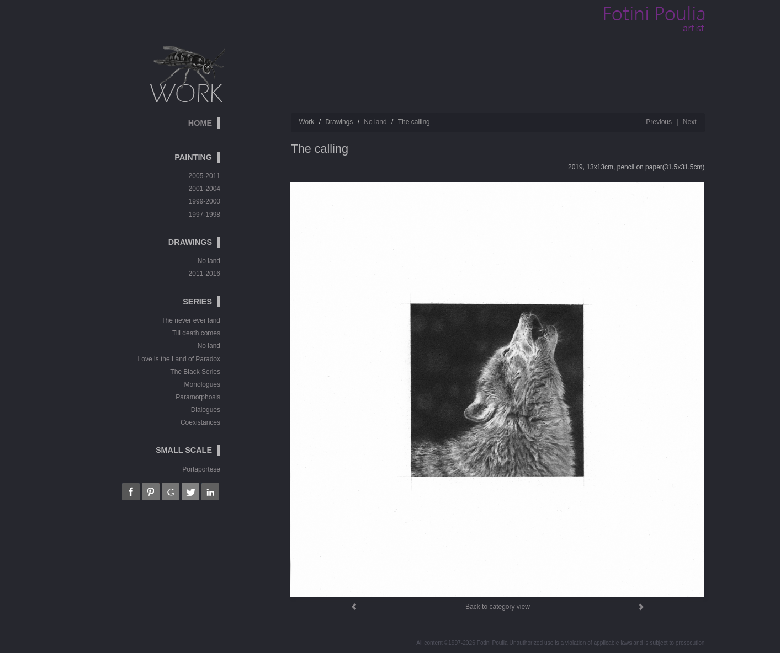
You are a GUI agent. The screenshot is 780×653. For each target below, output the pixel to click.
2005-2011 (204, 176)
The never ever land (190, 320)
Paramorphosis (198, 397)
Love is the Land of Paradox (179, 359)
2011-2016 (204, 273)
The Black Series (195, 372)
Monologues (202, 384)
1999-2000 (204, 201)
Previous (659, 122)
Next (690, 122)
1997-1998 (204, 214)
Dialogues (205, 410)
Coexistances (200, 422)
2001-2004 (204, 188)
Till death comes (196, 333)
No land (209, 261)
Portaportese (201, 469)
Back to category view (497, 607)
